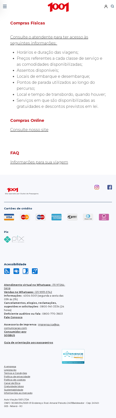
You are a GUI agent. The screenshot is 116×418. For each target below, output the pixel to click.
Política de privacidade (17, 376)
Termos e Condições (15, 373)
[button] (4, 4)
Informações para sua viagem (39, 162)
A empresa (10, 366)
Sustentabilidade (13, 389)
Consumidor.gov (15, 331)
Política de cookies (15, 379)
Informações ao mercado (18, 393)
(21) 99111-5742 (28, 292)
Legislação (10, 370)
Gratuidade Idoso (14, 386)
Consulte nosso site (29, 129)
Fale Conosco (13, 317)
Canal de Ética (12, 383)
